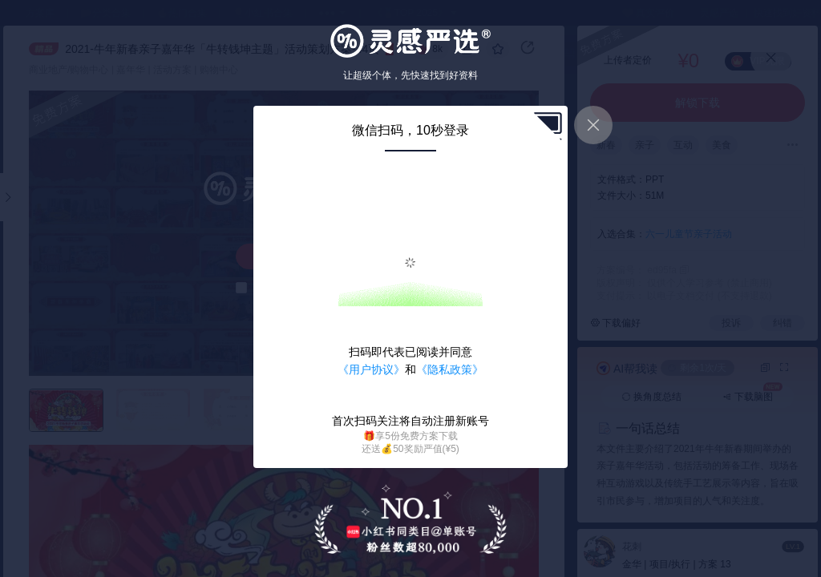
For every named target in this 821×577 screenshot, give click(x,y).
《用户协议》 (371, 369)
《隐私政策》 (449, 369)
